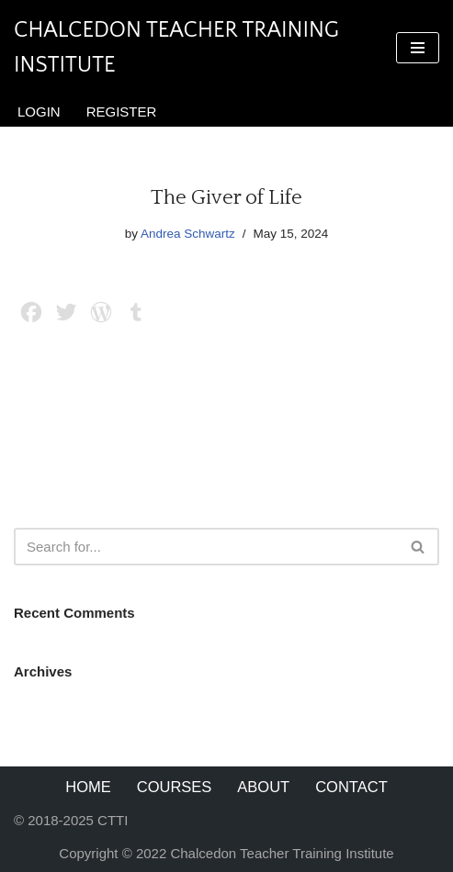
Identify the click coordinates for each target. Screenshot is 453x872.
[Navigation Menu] (417, 47)
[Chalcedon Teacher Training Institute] (191, 48)
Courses (174, 786)
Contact (351, 786)
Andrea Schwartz (188, 233)
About (263, 786)
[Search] (206, 546)
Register (121, 111)
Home (88, 786)
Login (39, 111)
